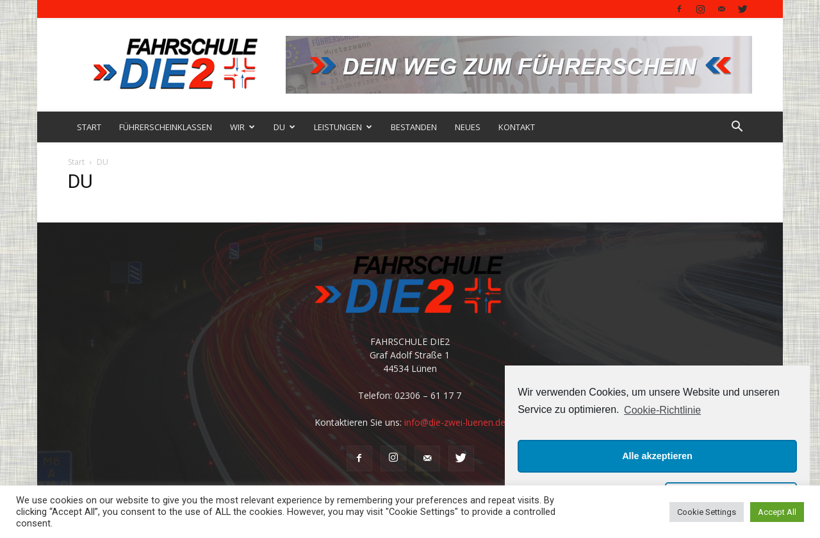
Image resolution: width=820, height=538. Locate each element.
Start (76, 161)
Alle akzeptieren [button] (657, 456)
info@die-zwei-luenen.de (454, 422)
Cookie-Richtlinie (662, 410)
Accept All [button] (777, 512)
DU (284, 127)
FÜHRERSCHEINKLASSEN (165, 127)
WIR (242, 127)
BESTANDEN (414, 127)
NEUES (467, 127)
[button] (736, 128)
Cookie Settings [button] (706, 512)
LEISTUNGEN (343, 127)
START (89, 127)
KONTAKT (516, 127)
